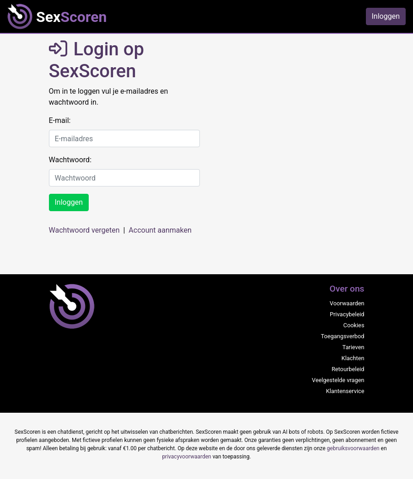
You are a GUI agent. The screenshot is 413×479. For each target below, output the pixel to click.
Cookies (354, 325)
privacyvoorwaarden (186, 456)
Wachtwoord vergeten (84, 230)
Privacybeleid (347, 314)
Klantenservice (345, 391)
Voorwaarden (347, 303)
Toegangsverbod (342, 336)
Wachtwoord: (70, 159)
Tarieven (353, 347)
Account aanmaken (160, 230)
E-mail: (60, 120)
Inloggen (386, 16)
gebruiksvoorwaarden (353, 448)
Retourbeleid (348, 369)
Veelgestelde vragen (338, 380)
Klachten (353, 358)
